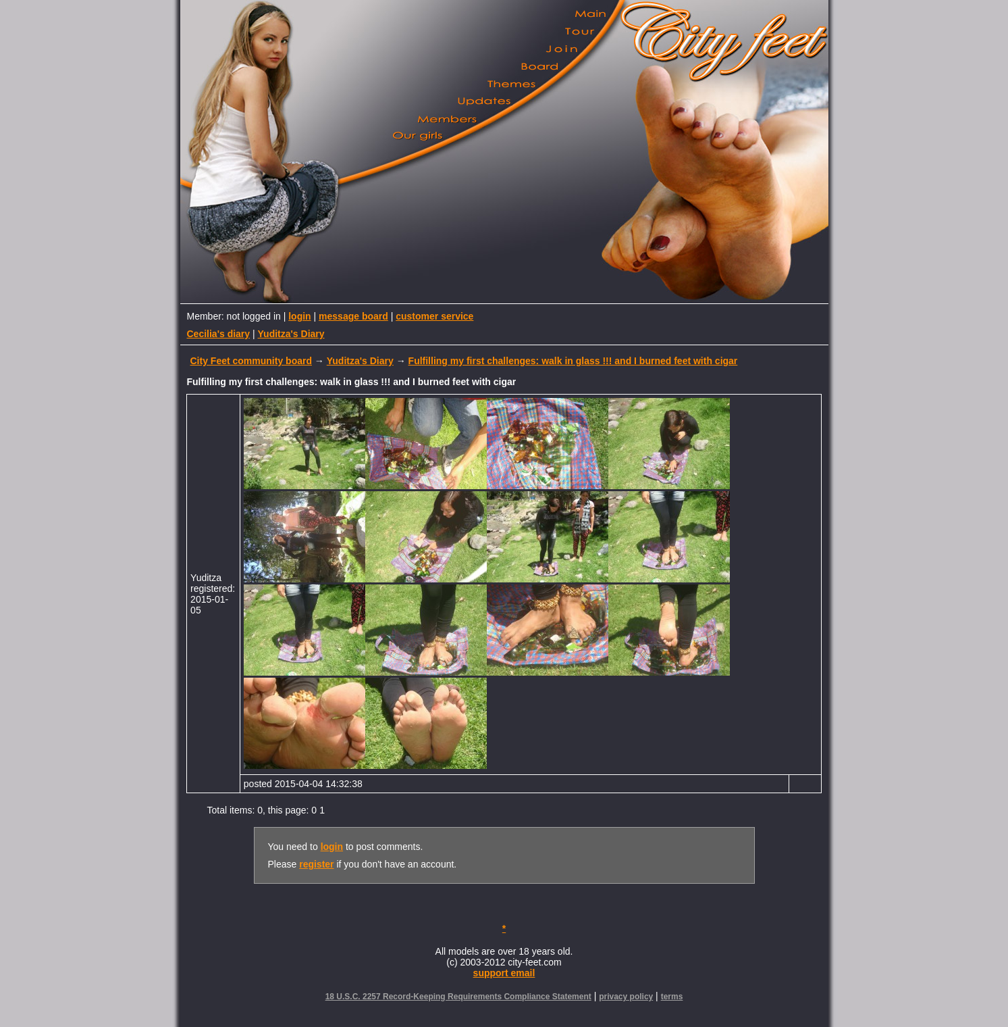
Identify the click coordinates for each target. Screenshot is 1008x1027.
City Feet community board (251, 360)
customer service (434, 316)
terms (672, 996)
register (316, 864)
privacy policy (626, 996)
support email (504, 973)
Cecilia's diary (218, 333)
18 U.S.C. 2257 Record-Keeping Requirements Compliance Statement (458, 996)
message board (353, 316)
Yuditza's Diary (291, 333)
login (299, 316)
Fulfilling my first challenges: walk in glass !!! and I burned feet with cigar (573, 360)
